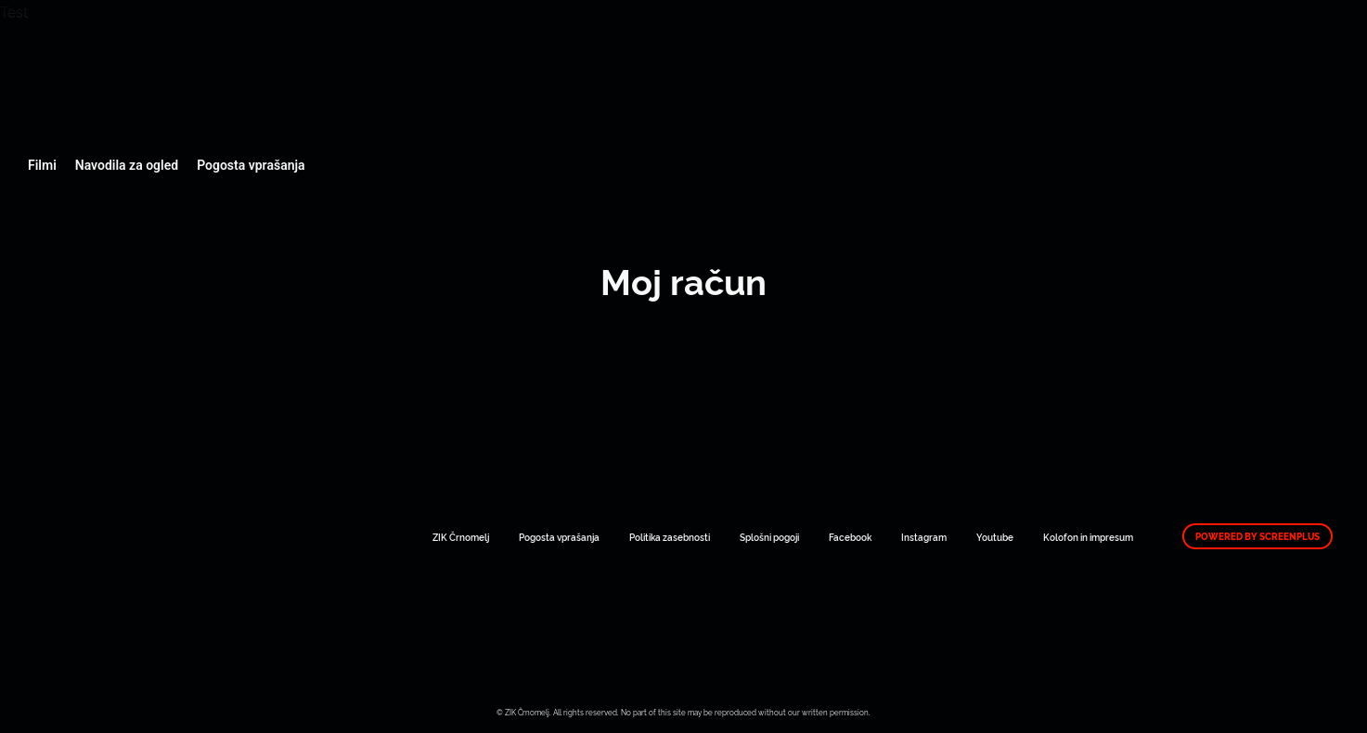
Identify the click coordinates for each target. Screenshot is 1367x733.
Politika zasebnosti (669, 537)
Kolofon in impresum (1088, 537)
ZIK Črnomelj (460, 537)
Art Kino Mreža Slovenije (123, 74)
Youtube (994, 537)
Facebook (850, 537)
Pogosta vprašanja (250, 165)
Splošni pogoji (769, 537)
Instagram (924, 537)
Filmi (42, 165)
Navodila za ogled (126, 165)
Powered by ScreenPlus (1257, 536)
